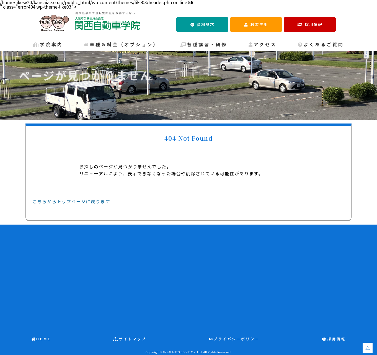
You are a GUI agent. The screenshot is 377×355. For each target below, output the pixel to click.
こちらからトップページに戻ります (71, 201)
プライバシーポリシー (237, 338)
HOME (43, 338)
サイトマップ (132, 338)
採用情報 (313, 24)
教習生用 (259, 24)
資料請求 (205, 24)
